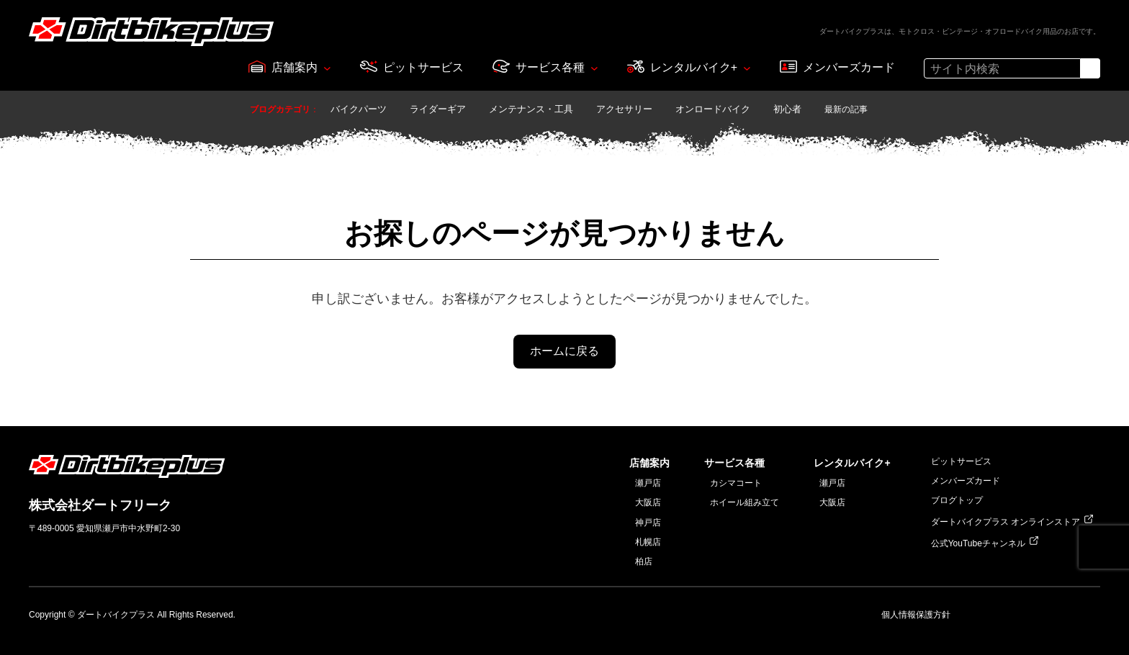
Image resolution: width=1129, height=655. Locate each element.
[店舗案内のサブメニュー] (327, 68)
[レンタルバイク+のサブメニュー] (747, 68)
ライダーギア (438, 109)
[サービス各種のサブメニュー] (594, 68)
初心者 (787, 109)
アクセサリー (624, 109)
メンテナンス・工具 (531, 109)
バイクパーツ (358, 109)
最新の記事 (846, 109)
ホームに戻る (564, 351)
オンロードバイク (712, 109)
